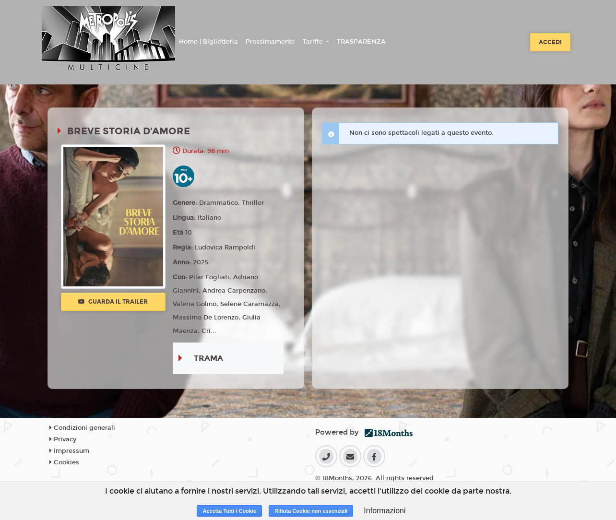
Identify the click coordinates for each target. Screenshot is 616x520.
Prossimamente (270, 42)
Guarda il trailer (113, 301)
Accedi (550, 42)
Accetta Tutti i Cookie (229, 511)
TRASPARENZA (361, 42)
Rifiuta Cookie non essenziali (310, 511)
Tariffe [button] (314, 42)
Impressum (69, 451)
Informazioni (384, 511)
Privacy (62, 439)
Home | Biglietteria (208, 42)
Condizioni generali (82, 428)
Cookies (64, 462)
